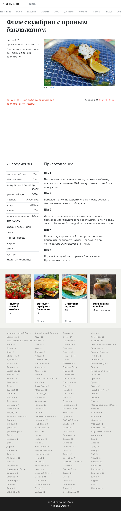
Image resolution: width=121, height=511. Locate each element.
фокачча (97, 413)
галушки (12, 398)
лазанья (40, 405)
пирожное (70, 382)
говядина (13, 409)
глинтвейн (12, 405)
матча (39, 435)
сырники (97, 341)
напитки (83, 12)
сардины (69, 432)
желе (10, 454)
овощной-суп (43, 473)
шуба (95, 477)
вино (10, 386)
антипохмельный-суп (18, 333)
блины (11, 348)
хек (94, 439)
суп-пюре (98, 337)
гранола (12, 424)
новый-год (42, 466)
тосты (96, 375)
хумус (95, 447)
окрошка (41, 481)
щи (94, 484)
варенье (12, 379)
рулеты (68, 416)
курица (40, 401)
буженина (12, 360)
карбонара (13, 481)
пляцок (68, 390)
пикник (68, 371)
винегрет (12, 382)
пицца (108, 12)
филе (38, 100)
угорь (95, 398)
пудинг (68, 401)
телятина (97, 348)
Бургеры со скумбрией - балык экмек (44, 306)
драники (12, 450)
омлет (68, 337)
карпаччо (12, 484)
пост (67, 398)
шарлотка (97, 466)
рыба (19, 12)
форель (96, 420)
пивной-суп (70, 367)
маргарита (41, 424)
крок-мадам (42, 394)
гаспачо (11, 401)
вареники (13, 375)
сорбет (68, 481)
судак (95, 333)
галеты (11, 394)
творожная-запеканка (104, 345)
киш (38, 348)
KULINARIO (12, 4)
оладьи (40, 492)
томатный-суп (100, 364)
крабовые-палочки (46, 379)
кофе (39, 375)
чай (94, 454)
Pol (68, 506)
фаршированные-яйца (104, 405)
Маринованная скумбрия (101, 305)
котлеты (40, 371)
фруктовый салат (101, 432)
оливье (68, 333)
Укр (53, 506)
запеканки (13, 458)
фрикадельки (99, 428)
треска (96, 379)
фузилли (97, 435)
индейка (12, 466)
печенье (69, 364)
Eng (58, 506)
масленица (42, 428)
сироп (68, 454)
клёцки (40, 356)
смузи (68, 473)
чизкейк (97, 462)
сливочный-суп (72, 462)
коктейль (41, 360)
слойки (68, 466)
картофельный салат (47, 333)
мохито (40, 458)
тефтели (96, 356)
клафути (40, 352)
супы (56, 12)
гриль (11, 435)
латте (39, 413)
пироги (69, 375)
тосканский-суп (100, 371)
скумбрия (48, 100)
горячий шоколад (16, 416)
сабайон (68, 424)
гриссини (12, 439)
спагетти (69, 484)
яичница (97, 488)
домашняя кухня (16, 100)
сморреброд (70, 469)
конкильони (42, 364)
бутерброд (13, 371)
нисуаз (40, 462)
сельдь (68, 439)
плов (67, 386)
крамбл (40, 382)
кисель (39, 345)
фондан (96, 416)
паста (96, 12)
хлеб (95, 443)
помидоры (28, 104)
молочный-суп (43, 450)
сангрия (68, 428)
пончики (68, 394)
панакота (69, 341)
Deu (63, 506)
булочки (12, 364)
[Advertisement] (60, 135)
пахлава (68, 348)
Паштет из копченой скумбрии (14, 306)
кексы (39, 341)
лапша (40, 409)
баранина (13, 337)
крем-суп (41, 390)
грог (9, 443)
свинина (69, 435)
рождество (70, 409)
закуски (31, 12)
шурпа (96, 481)
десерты (69, 12)
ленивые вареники (45, 416)
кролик (40, 398)
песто (67, 360)
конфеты (40, 367)
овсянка (40, 477)
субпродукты (71, 492)
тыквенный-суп (100, 390)
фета (95, 409)
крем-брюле (42, 386)
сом (66, 477)
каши (39, 337)
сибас (67, 450)
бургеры (12, 367)
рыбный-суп (71, 420)
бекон (11, 345)
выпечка (12, 390)
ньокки (40, 469)
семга (68, 443)
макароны (42, 420)
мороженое (42, 454)
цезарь (96, 450)
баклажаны (13, 104)
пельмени (69, 356)
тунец (95, 382)
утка (95, 401)
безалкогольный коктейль (21, 341)
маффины (41, 439)
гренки (11, 428)
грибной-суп (14, 432)
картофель (13, 492)
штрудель (98, 473)
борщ (10, 352)
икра (10, 462)
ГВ (52, 88)
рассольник (70, 405)
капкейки (12, 477)
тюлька (96, 394)
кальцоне (12, 473)
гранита (11, 420)
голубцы (12, 413)
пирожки (69, 379)
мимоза (40, 443)
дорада (11, 447)
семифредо (70, 447)
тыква (96, 386)
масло (40, 432)
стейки (68, 488)
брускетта (13, 356)
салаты (45, 12)
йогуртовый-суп (16, 469)
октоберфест (43, 484)
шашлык (97, 469)
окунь (39, 488)
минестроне (42, 447)
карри (11, 488)
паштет (68, 352)
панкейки (69, 345)
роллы (68, 413)
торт (95, 367)
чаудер (96, 458)
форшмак (97, 424)
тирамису (97, 360)
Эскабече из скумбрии (71, 305)
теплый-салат (100, 352)
